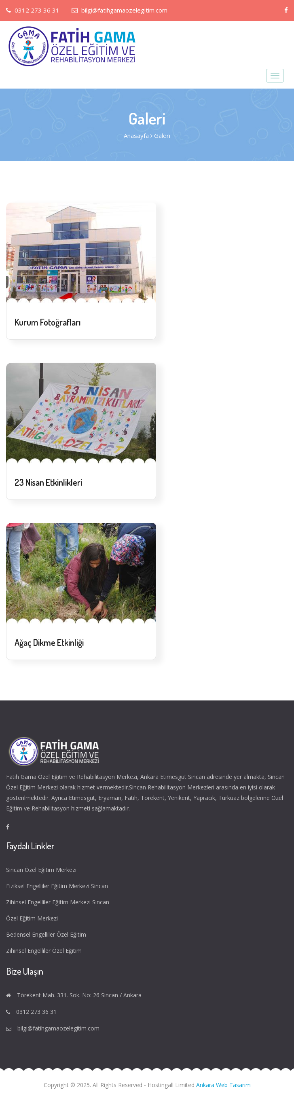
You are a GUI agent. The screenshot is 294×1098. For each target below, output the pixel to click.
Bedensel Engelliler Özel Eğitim (47, 934)
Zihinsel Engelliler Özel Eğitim (45, 950)
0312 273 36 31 (32, 10)
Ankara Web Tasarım (223, 1085)
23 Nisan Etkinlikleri (48, 482)
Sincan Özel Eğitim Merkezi (42, 870)
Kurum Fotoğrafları (48, 322)
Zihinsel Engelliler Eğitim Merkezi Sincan (58, 902)
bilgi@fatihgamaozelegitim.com (119, 10)
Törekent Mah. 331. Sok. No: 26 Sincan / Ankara (79, 995)
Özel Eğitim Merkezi (33, 918)
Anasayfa (136, 135)
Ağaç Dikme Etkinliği (49, 642)
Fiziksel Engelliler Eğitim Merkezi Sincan (58, 886)
